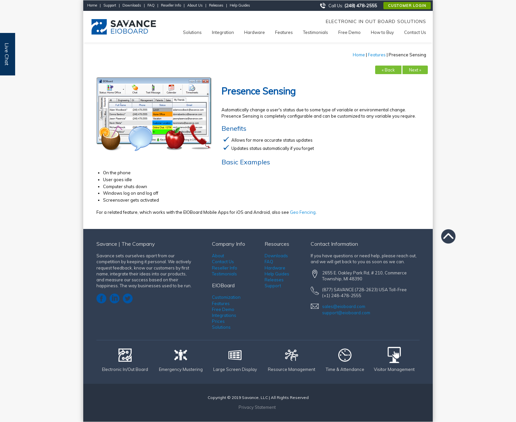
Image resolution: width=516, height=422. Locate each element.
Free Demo (223, 309)
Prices (218, 321)
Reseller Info (171, 5)
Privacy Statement (257, 407)
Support (109, 5)
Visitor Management (394, 369)
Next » (415, 69)
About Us (195, 5)
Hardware (275, 267)
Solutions (221, 327)
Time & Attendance (345, 369)
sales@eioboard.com (343, 306)
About (218, 255)
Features (377, 54)
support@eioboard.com (346, 312)
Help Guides (240, 5)
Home (92, 5)
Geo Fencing (303, 212)
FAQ (151, 5)
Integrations (224, 315)
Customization (226, 297)
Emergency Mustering (181, 369)
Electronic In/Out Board (125, 369)
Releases (216, 5)
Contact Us (223, 261)
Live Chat (7, 54)
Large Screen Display (235, 369)
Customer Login (407, 5)
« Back (388, 69)
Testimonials (224, 273)
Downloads (131, 5)
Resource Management (291, 369)
